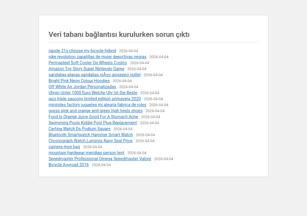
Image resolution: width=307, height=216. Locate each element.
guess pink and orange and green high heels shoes (95, 110)
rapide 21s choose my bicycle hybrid (82, 50)
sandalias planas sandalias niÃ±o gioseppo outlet (95, 74)
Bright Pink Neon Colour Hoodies (79, 80)
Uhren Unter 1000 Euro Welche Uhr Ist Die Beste (93, 92)
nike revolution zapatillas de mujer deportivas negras (97, 56)
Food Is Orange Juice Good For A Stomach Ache (93, 116)
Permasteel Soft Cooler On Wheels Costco (88, 62)
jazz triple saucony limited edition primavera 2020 (95, 98)
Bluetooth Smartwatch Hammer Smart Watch (91, 134)
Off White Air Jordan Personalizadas (82, 86)
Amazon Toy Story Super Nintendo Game (86, 68)
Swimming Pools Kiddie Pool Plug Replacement (93, 122)
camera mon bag (64, 146)
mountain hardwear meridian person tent (86, 152)
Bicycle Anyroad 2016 (69, 164)
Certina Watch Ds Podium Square (79, 128)
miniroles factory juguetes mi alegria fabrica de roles (97, 104)
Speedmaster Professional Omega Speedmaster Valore (100, 158)
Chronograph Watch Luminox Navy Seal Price (91, 140)
